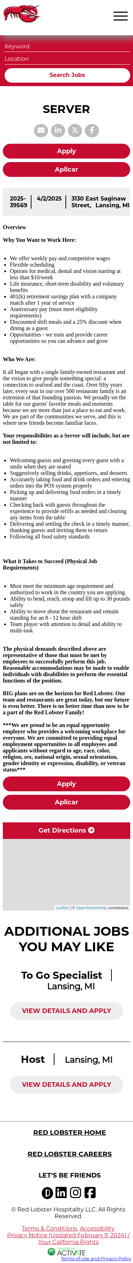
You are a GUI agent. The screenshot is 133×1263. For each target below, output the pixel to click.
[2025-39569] (18, 202)
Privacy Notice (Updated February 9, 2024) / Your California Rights (68, 1238)
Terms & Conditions (50, 1228)
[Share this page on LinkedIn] (58, 130)
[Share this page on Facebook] (92, 130)
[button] (124, 58)
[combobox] (67, 58)
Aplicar (66, 169)
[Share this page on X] (75, 130)
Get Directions (66, 830)
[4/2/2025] (49, 198)
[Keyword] (67, 46)
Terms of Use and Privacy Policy (96, 1258)
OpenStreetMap (91, 907)
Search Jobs (67, 75)
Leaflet (62, 907)
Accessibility (97, 1228)
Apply (66, 151)
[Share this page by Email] (41, 130)
